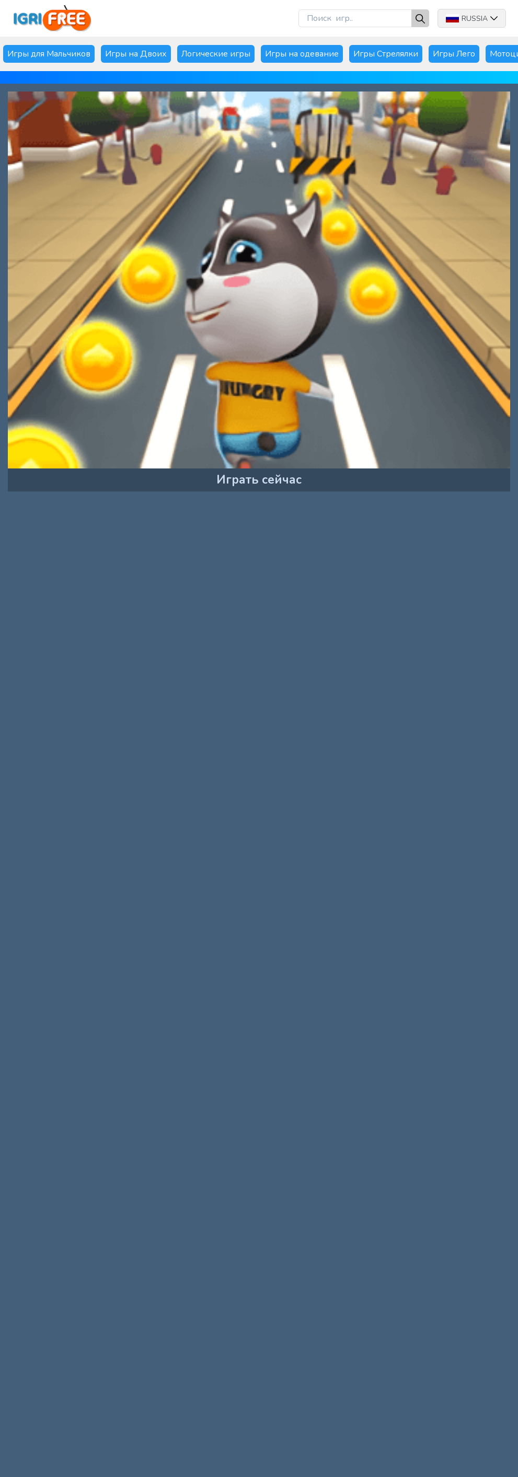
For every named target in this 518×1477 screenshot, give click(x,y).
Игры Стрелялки (385, 54)
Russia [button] (472, 19)
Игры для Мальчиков (48, 54)
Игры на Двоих (136, 54)
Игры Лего (454, 54)
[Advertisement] (91, 575)
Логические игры (215, 54)
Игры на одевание (302, 54)
